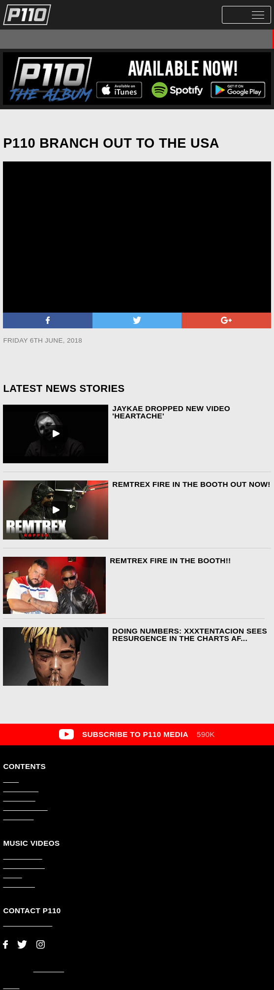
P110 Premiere (67, 38)
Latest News (19, 798)
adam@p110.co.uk (27, 923)
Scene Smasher (196, 38)
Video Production (25, 807)
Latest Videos (20, 789)
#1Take (153, 38)
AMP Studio (48, 969)
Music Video (115, 38)
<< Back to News (28, 122)
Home (11, 779)
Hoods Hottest (247, 38)
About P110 (18, 817)
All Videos (22, 38)
